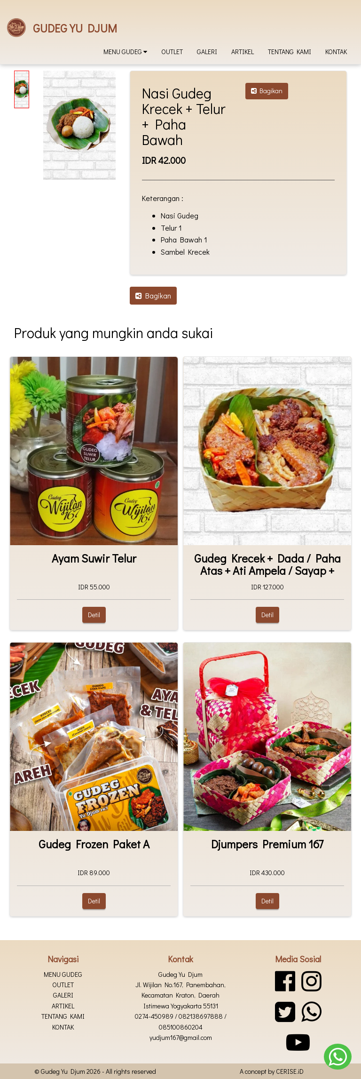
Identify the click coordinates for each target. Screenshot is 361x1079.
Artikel (242, 51)
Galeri (207, 51)
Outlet (172, 51)
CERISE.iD (290, 1071)
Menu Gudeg (125, 51)
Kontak (336, 51)
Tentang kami (289, 51)
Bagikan (267, 90)
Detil (94, 614)
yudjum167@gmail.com (180, 1037)
